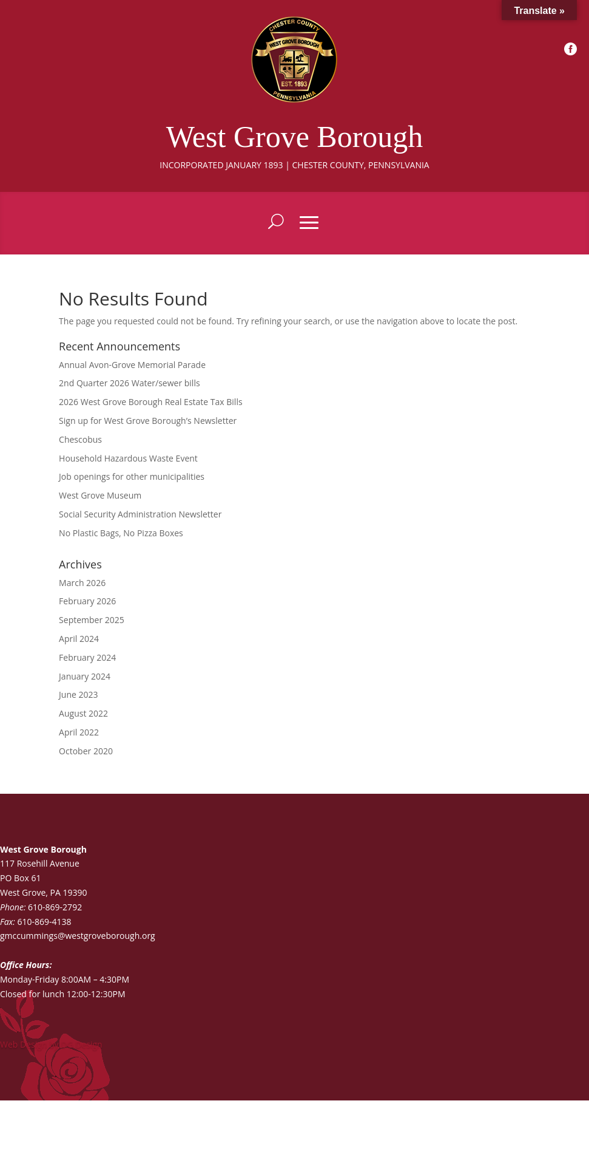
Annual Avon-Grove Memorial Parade (132, 364)
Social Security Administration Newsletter (140, 514)
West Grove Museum (100, 495)
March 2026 (82, 582)
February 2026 (87, 601)
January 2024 (84, 676)
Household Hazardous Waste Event (128, 458)
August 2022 (83, 713)
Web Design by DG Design (51, 1044)
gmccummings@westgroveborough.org (77, 935)
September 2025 (91, 620)
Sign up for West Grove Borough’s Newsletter (148, 420)
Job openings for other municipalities (131, 476)
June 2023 (78, 694)
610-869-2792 (55, 907)
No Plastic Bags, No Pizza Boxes (121, 533)
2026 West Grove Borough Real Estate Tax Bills (151, 402)
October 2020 (86, 751)
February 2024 (87, 657)
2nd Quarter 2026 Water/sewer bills (129, 383)
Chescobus (80, 439)
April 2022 (79, 732)
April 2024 (79, 638)
